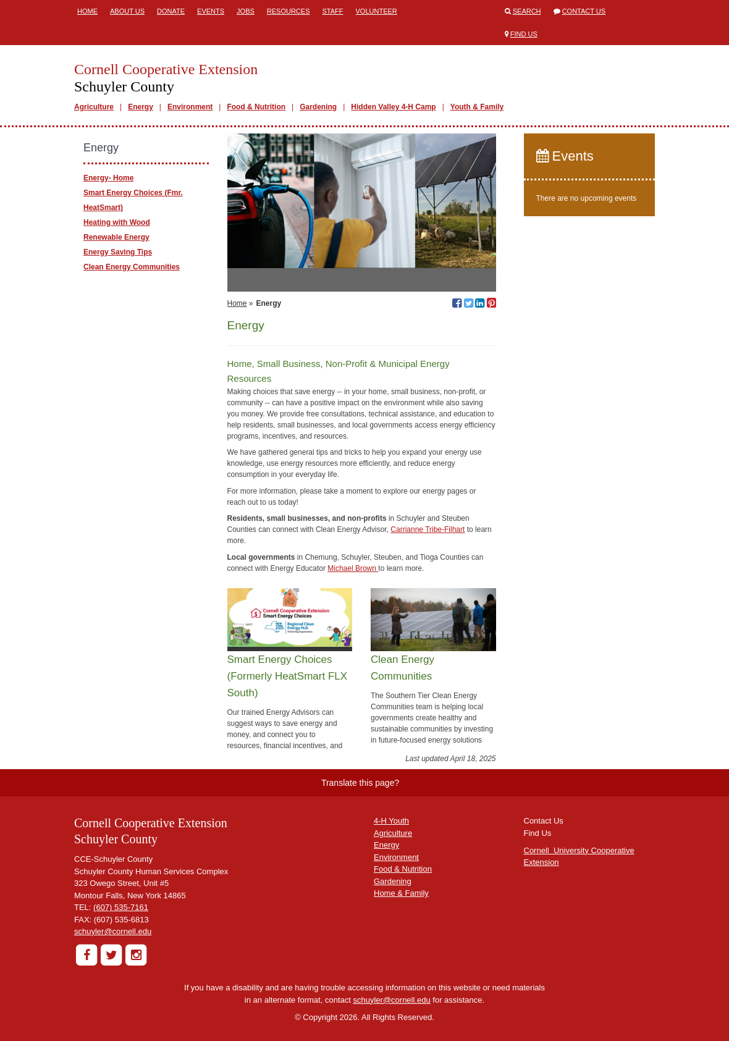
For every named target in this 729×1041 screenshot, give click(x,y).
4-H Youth (391, 820)
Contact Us (584, 11)
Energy (140, 107)
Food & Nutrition (256, 107)
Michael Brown (352, 568)
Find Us (523, 34)
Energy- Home (108, 178)
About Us (127, 11)
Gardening (318, 107)
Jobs (246, 11)
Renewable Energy (116, 237)
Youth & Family (477, 107)
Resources (288, 11)
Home (87, 11)
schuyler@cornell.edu (112, 931)
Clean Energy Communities (131, 267)
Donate (171, 11)
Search (527, 11)
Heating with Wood (116, 222)
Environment (190, 107)
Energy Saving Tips (117, 252)
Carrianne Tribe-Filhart (427, 529)
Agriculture (94, 107)
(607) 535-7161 (120, 907)
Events (210, 11)
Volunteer (376, 11)
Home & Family (401, 893)
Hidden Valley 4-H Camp (393, 107)
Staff (332, 11)
